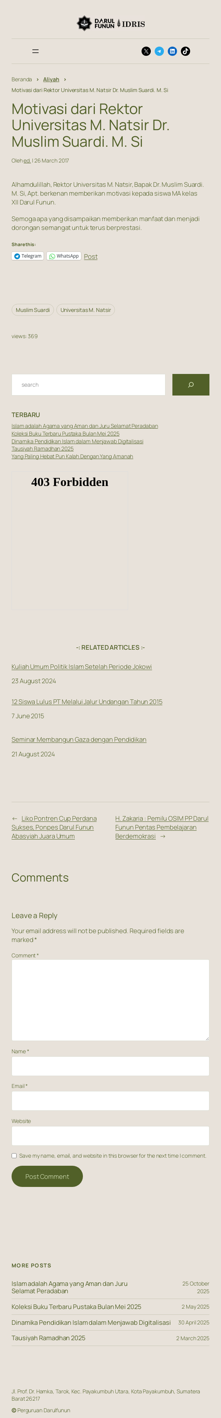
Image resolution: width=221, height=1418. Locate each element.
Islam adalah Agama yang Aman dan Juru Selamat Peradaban (85, 425)
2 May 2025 (195, 1306)
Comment (25, 955)
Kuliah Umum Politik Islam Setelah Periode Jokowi (82, 666)
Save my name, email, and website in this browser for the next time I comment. (112, 1155)
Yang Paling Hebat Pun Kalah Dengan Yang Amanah (72, 456)
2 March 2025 (192, 1338)
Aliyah (51, 79)
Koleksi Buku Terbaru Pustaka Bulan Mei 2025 (66, 433)
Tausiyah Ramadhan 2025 (43, 448)
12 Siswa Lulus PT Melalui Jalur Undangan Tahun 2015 (87, 702)
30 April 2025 (193, 1322)
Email (20, 1085)
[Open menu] (35, 51)
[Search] (190, 385)
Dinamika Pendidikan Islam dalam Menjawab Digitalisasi (77, 441)
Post (91, 255)
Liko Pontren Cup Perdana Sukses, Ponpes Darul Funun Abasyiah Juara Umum (54, 827)
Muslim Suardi (33, 309)
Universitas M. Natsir (86, 309)
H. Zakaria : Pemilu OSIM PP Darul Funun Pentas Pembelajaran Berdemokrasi (162, 827)
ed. (27, 160)
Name (20, 1051)
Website (21, 1121)
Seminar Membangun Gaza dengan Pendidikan (79, 739)
